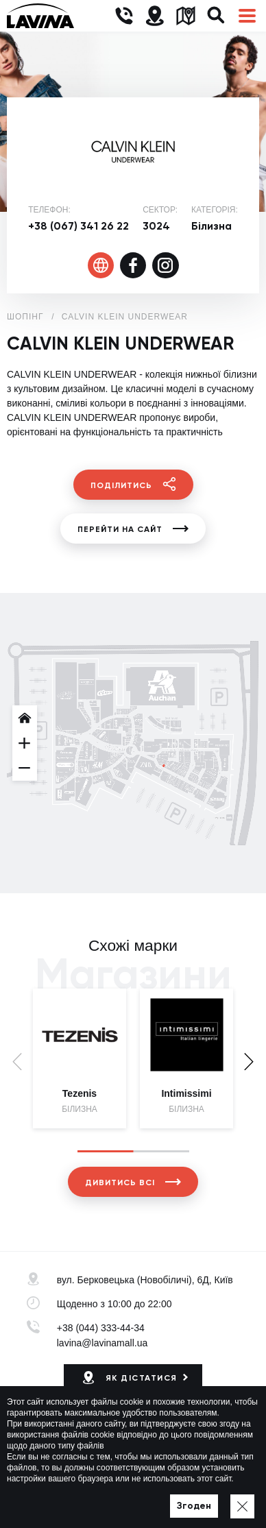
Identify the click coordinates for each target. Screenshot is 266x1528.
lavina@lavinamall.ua (102, 1342)
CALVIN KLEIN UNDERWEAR (125, 317)
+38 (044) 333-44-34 (101, 1327)
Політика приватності (98, 1498)
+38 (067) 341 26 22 (78, 225)
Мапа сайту (175, 1498)
